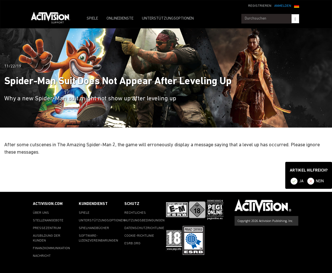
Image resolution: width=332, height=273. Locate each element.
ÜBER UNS (41, 213)
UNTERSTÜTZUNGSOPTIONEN (168, 18)
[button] (296, 5)
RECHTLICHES (135, 213)
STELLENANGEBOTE (48, 220)
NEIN (320, 181)
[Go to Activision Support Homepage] (53, 19)
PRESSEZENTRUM (47, 228)
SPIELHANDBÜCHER (94, 228)
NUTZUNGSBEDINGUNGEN (144, 220)
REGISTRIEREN (259, 6)
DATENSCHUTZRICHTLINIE (144, 228)
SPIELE (92, 18)
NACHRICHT (42, 256)
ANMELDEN (282, 6)
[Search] (295, 18)
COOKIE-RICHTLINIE (139, 236)
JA (301, 181)
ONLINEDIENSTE (120, 18)
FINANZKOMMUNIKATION (51, 248)
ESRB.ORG (132, 243)
